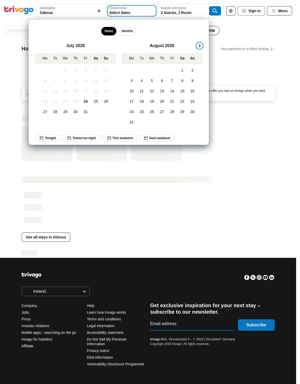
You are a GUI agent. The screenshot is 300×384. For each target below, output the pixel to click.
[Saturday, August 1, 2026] (182, 70)
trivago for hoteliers (37, 339)
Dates (109, 31)
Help (90, 306)
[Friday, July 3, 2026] (86, 70)
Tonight (47, 138)
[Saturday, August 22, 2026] (182, 101)
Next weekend (157, 138)
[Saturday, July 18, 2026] (96, 91)
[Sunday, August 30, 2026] (192, 112)
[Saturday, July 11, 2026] (96, 81)
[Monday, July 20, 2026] (45, 101)
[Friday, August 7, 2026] (172, 81)
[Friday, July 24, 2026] (86, 101)
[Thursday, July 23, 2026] (75, 101)
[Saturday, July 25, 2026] (96, 101)
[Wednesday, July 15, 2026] (65, 91)
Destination (47, 8)
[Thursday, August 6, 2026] (162, 81)
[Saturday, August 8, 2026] (182, 81)
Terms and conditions (104, 319)
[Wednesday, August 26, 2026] (152, 112)
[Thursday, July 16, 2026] (75, 91)
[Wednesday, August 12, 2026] (152, 91)
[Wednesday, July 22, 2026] (65, 101)
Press (26, 319)
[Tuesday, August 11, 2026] (142, 91)
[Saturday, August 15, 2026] (182, 91)
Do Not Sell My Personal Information (107, 341)
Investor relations (35, 326)
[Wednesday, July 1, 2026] (65, 70)
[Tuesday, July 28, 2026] (55, 112)
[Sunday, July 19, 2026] (106, 91)
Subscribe (256, 325)
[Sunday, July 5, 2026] (106, 70)
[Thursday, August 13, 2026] (162, 91)
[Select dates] (131, 11)
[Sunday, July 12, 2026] (106, 81)
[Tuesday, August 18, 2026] (142, 101)
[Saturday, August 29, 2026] (182, 112)
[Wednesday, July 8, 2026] (65, 81)
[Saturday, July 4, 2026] (96, 70)
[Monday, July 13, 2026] (45, 91)
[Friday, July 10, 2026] (86, 81)
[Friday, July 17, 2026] (86, 91)
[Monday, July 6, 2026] (45, 81)
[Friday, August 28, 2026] (172, 112)
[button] (71, 11)
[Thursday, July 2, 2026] (75, 70)
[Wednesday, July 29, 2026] (65, 112)
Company (29, 306)
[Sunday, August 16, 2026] (192, 91)
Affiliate (28, 346)
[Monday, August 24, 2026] (132, 112)
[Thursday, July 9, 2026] (75, 81)
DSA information (100, 357)
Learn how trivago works (106, 312)
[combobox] (71, 11)
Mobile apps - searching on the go (49, 332)
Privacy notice (98, 351)
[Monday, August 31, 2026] (132, 122)
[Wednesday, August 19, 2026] (152, 101)
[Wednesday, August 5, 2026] (152, 81)
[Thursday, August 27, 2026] (162, 112)
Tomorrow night (81, 138)
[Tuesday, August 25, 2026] (142, 112)
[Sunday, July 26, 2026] (106, 101)
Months (127, 31)
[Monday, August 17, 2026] (132, 101)
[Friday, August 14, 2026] (172, 91)
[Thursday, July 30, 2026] (75, 112)
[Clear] (99, 11)
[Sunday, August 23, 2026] (192, 101)
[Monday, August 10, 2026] (132, 91)
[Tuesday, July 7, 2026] (55, 81)
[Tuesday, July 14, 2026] (55, 91)
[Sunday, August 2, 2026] (192, 70)
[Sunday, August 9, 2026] (192, 81)
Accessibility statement (105, 332)
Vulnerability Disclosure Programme (115, 364)
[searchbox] (71, 13)
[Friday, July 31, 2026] (86, 112)
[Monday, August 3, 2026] (132, 81)
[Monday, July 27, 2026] (45, 112)
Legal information (101, 326)
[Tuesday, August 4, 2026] (142, 81)
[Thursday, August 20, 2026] (162, 101)
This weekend (120, 138)
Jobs (25, 312)
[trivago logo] (19, 11)
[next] (199, 46)
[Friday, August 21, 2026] (172, 101)
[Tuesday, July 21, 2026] (55, 101)
